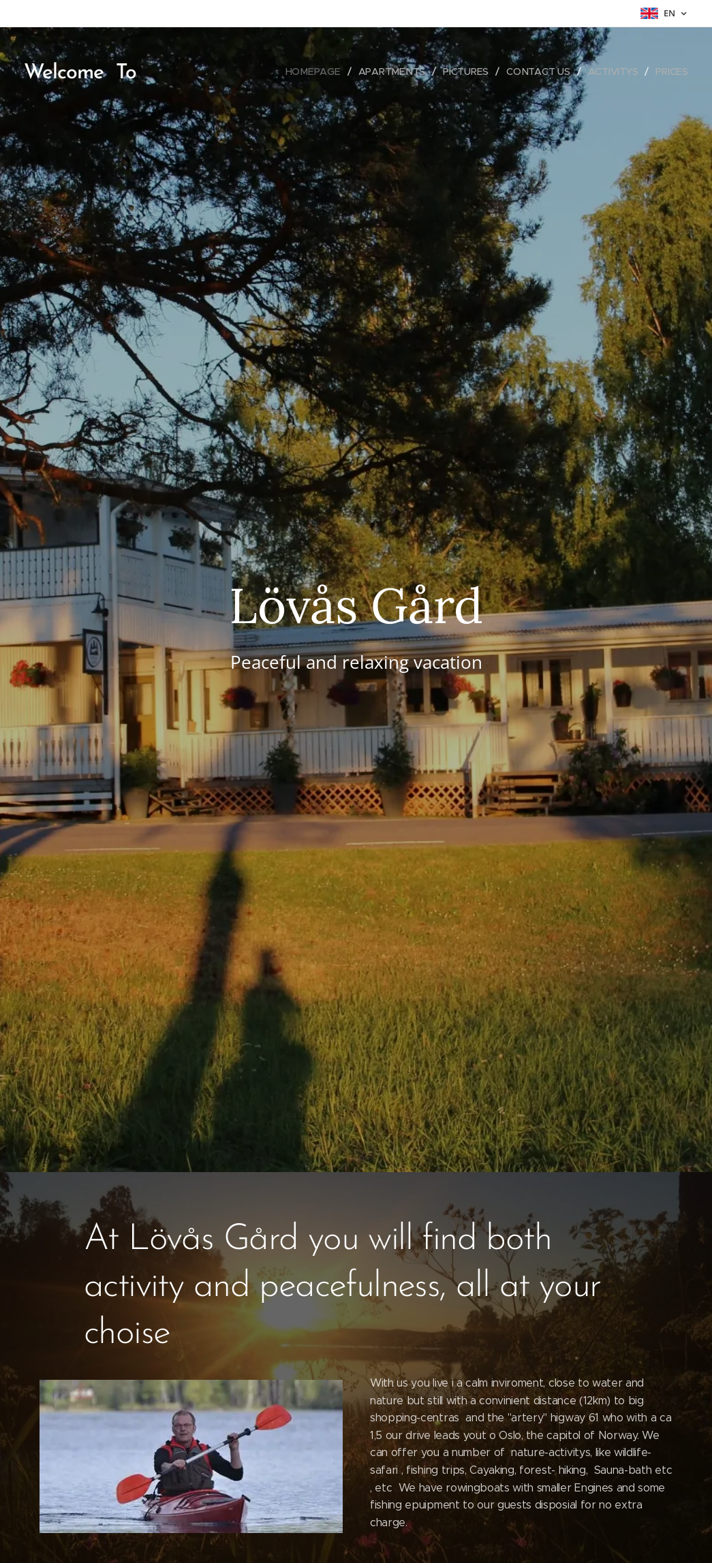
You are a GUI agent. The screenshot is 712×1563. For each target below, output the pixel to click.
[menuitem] (314, 71)
